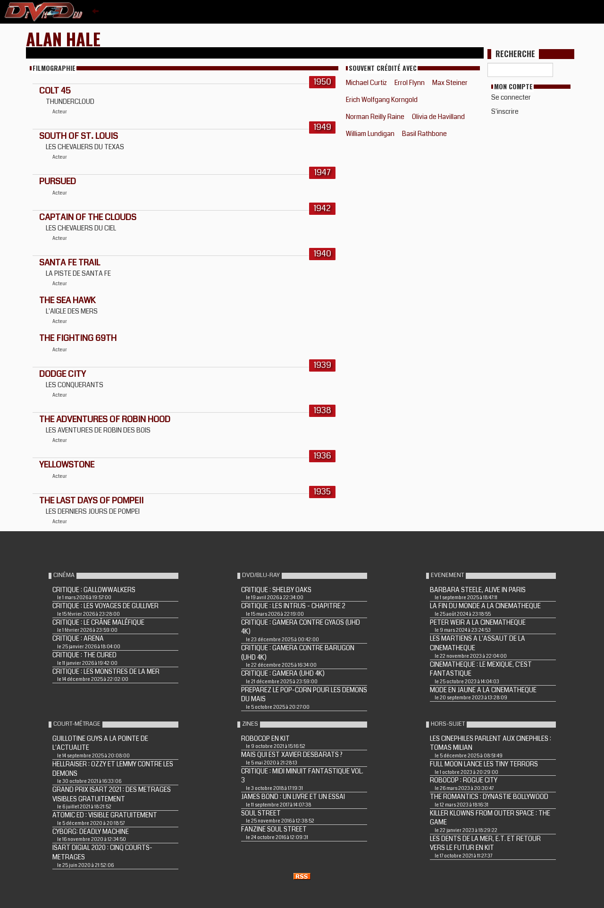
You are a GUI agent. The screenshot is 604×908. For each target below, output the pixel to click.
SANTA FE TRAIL (69, 262)
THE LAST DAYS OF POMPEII (91, 500)
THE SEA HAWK (67, 300)
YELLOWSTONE (66, 464)
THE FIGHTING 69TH (78, 338)
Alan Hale (63, 38)
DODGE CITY (62, 374)
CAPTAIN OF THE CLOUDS (87, 217)
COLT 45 (55, 91)
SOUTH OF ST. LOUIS (78, 136)
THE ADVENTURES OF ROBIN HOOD (104, 419)
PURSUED (57, 181)
